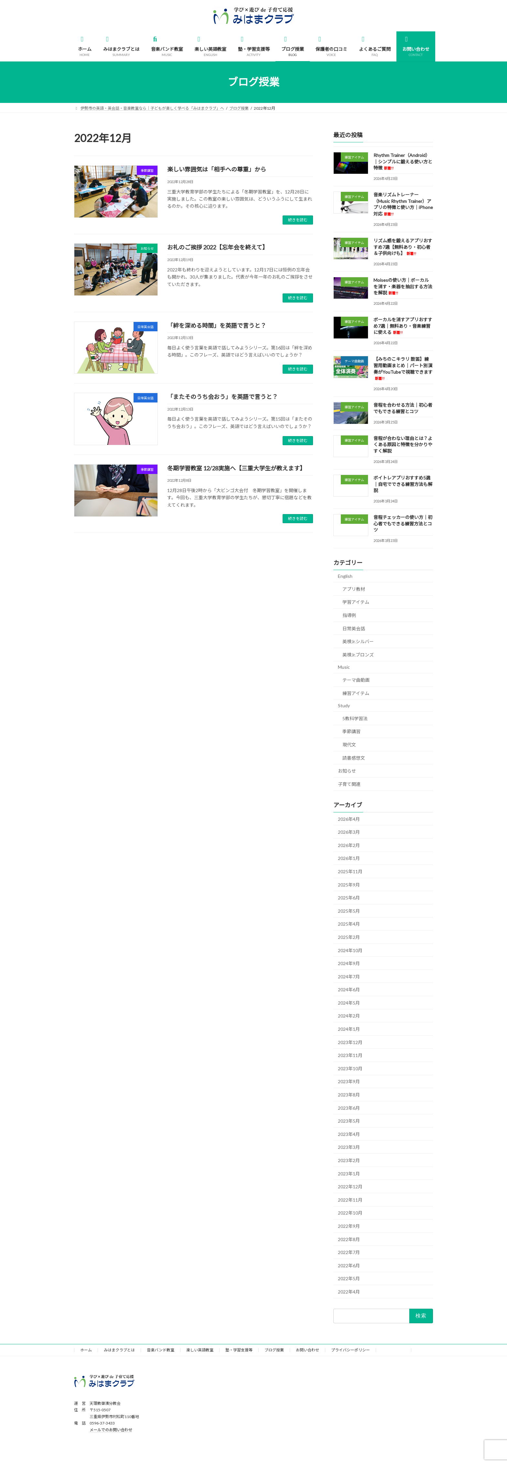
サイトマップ (393, 1350)
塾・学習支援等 (239, 1350)
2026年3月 (349, 832)
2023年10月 (350, 1068)
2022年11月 (350, 1199)
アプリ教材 (353, 589)
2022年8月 (349, 1239)
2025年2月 (349, 937)
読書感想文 (353, 757)
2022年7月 (349, 1252)
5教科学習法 (355, 718)
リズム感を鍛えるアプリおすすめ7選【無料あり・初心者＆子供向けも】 (402, 247)
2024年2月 (349, 1015)
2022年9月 (349, 1226)
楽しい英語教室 (199, 1350)
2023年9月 (349, 1081)
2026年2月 (349, 845)
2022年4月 (349, 1291)
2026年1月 (349, 858)
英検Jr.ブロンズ (358, 654)
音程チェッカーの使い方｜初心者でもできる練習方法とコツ (402, 523)
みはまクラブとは (119, 1350)
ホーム (86, 1350)
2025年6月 (349, 897)
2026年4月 (349, 818)
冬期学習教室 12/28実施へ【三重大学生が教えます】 (236, 468)
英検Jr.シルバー (358, 641)
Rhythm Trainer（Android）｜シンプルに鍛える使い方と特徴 (402, 161)
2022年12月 (350, 1186)
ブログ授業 (274, 1350)
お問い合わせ (307, 1350)
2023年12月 (350, 1042)
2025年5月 (349, 910)
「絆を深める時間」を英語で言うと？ (216, 325)
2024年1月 (349, 1029)
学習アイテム (355, 602)
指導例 (349, 615)
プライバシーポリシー (350, 1350)
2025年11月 (350, 871)
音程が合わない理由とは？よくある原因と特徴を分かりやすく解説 (402, 444)
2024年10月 (350, 950)
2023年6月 (349, 1107)
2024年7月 (349, 976)
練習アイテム (355, 693)
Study (344, 705)
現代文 (349, 744)
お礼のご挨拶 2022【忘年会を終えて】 (217, 247)
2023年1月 (349, 1173)
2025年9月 (349, 884)
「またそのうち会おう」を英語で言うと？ (222, 396)
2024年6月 (349, 989)
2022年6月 (349, 1265)
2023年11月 (350, 1055)
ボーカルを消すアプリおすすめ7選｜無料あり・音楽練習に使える (402, 326)
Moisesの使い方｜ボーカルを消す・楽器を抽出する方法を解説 (402, 286)
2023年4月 (349, 1134)
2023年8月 (349, 1094)
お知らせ (347, 771)
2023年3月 (349, 1147)
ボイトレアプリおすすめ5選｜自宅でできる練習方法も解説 (402, 484)
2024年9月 (349, 963)
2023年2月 (349, 1160)
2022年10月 (350, 1213)
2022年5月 (349, 1278)
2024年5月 (349, 1003)
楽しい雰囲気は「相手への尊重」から (216, 169)
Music (344, 667)
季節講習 (351, 731)
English (345, 576)
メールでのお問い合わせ (111, 1429)
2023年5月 (349, 1121)
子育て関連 (349, 784)
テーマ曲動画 (356, 680)
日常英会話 (353, 628)
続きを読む (297, 219)
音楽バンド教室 (160, 1350)
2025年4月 (349, 924)
